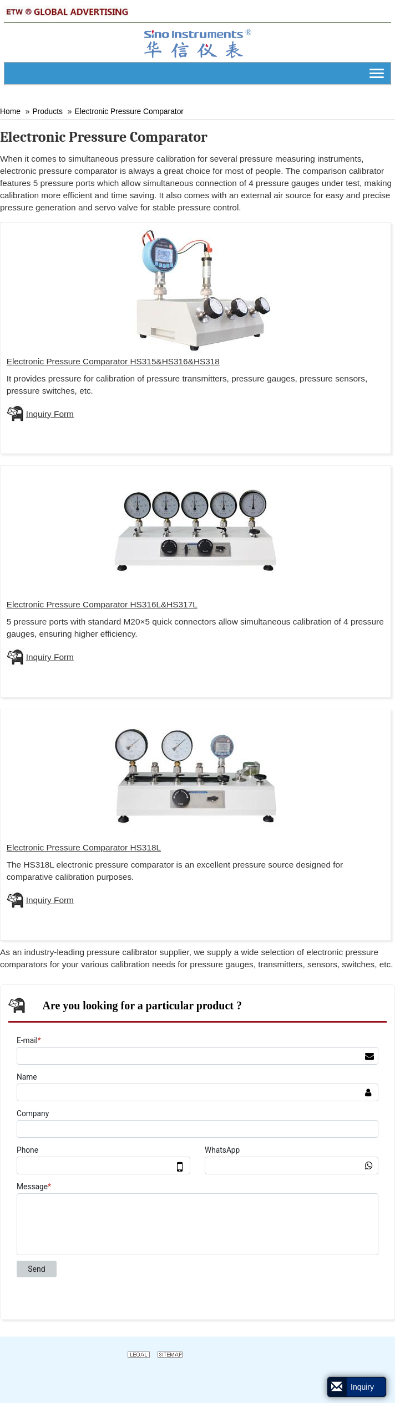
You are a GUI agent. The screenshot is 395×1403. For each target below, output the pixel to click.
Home (10, 111)
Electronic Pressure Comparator (129, 111)
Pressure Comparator (113, 361)
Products (47, 111)
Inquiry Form (50, 414)
